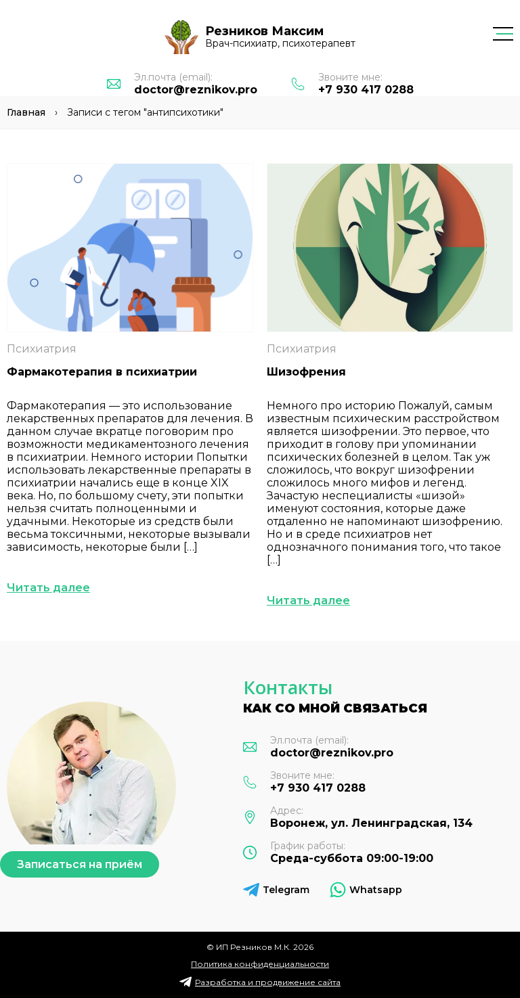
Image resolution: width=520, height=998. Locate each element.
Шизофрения (306, 371)
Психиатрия (42, 348)
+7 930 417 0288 (366, 89)
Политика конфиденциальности (260, 964)
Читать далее (48, 587)
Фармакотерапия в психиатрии (102, 371)
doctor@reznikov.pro (195, 89)
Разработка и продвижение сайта (268, 982)
